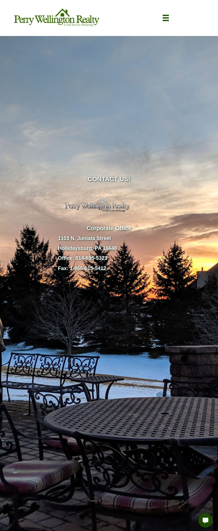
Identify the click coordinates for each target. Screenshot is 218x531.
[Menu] (166, 18)
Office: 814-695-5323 (82, 258)
